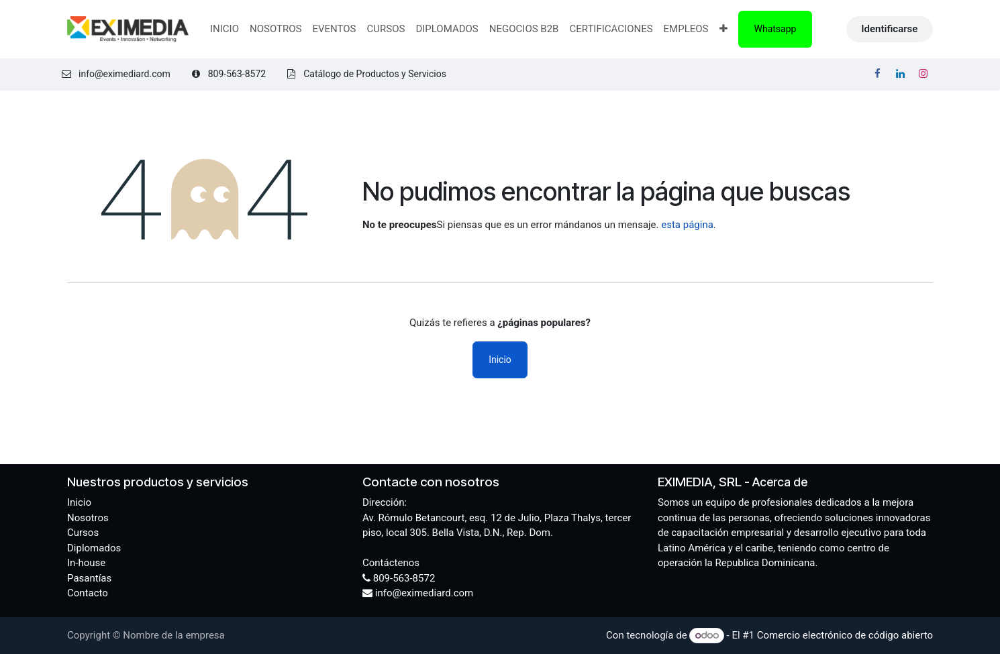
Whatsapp (775, 28)
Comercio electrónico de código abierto (845, 635)
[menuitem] (224, 29)
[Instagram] (923, 74)
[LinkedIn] (900, 74)
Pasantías (89, 578)
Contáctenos (390, 563)
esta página (687, 225)
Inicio (500, 359)
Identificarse (889, 29)
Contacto (87, 593)
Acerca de (779, 482)
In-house (86, 563)
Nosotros (88, 518)
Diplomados (94, 548)
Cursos (83, 533)
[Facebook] (878, 74)
